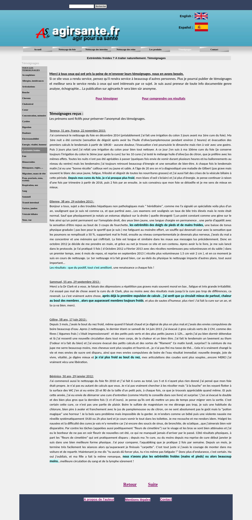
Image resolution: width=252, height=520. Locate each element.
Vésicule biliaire (30, 214)
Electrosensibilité (30, 139)
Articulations (28, 86)
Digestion (26, 127)
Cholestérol (27, 104)
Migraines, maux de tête (34, 173)
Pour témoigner (107, 98)
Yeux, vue (27, 220)
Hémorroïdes (28, 162)
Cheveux (26, 98)
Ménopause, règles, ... (32, 168)
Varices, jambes (29, 208)
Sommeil (26, 197)
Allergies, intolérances (33, 81)
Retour (130, 484)
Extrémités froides (31, 150)
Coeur (25, 110)
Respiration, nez (30, 185)
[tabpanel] (186, 16)
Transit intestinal (30, 202)
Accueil (37, 49)
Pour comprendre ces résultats (163, 98)
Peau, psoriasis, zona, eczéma (32, 179)
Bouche (25, 92)
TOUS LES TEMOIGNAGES (31, 69)
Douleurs (26, 133)
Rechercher (101, 6)
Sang (24, 191)
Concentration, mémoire (34, 115)
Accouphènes (28, 75)
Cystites (26, 121)
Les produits (155, 49)
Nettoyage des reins (126, 49)
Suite (153, 484)
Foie (24, 156)
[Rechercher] (81, 6)
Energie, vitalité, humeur (34, 144)
